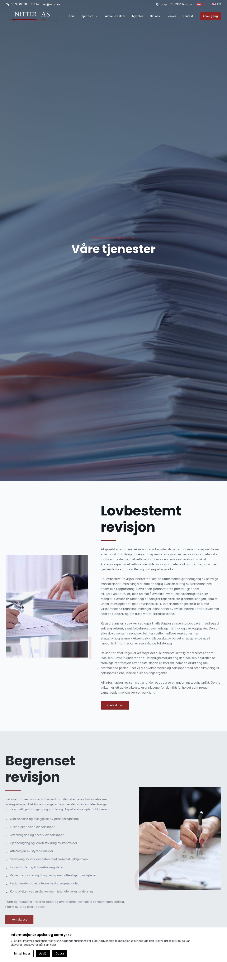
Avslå (42, 953)
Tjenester (89, 16)
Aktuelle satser (115, 16)
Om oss (155, 16)
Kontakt (188, 16)
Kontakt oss (115, 705)
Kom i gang (210, 16)
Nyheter (137, 16)
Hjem (71, 16)
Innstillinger (22, 953)
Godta (60, 953)
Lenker (171, 16)
